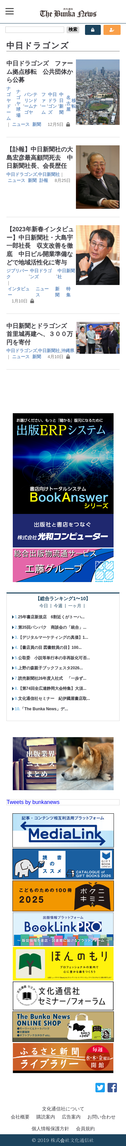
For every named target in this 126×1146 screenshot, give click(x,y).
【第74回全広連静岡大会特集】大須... (52, 688)
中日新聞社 (49, 174)
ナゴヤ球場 (18, 103)
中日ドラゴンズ (52, 103)
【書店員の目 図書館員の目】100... (50, 647)
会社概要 (20, 1116)
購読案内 (45, 1116)
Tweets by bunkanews (33, 802)
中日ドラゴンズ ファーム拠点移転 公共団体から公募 (39, 71)
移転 (74, 103)
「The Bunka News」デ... (44, 709)
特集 (68, 291)
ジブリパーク (17, 273)
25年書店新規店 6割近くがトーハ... (51, 617)
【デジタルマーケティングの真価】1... (53, 637)
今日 (43, 606)
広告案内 (71, 1116)
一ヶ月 (74, 606)
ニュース (21, 124)
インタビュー (19, 291)
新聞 (36, 124)
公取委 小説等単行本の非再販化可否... (54, 658)
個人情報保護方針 (50, 1128)
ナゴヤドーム (8, 103)
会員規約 (85, 1128)
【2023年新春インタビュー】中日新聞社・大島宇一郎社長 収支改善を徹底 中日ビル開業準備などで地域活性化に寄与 (40, 246)
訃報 (43, 180)
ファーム (43, 103)
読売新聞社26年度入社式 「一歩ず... (52, 678)
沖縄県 (67, 350)
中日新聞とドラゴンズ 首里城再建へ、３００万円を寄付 (39, 334)
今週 (58, 606)
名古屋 (68, 103)
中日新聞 (61, 103)
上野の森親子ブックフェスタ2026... (50, 668)
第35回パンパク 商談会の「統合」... (52, 627)
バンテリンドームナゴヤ (30, 103)
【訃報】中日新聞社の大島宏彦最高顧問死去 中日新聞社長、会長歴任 (39, 157)
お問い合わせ (101, 1116)
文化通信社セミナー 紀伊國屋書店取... (54, 698)
